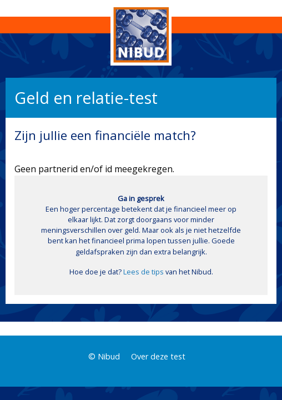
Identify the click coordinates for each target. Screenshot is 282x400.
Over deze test (158, 356)
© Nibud (104, 356)
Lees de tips (143, 272)
